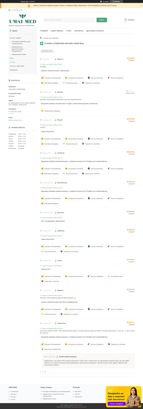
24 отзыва (106, 1)
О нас (12, 58)
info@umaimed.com (15, 120)
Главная (44, 31)
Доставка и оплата (95, 31)
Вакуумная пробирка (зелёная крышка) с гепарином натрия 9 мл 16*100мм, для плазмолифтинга (74, 161)
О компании (14, 391)
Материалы (14, 70)
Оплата (77, 394)
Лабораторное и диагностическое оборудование (17, 49)
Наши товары (57, 31)
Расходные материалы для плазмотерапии (21, 42)
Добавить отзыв (47, 51)
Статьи (13, 399)
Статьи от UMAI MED (17, 66)
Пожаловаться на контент (79, 407)
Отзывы (12, 62)
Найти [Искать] (102, 20)
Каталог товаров (15, 38)
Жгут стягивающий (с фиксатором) (53, 221)
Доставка (78, 391)
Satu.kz (80, 405)
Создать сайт (24, 1)
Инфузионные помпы (19, 54)
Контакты (78, 31)
